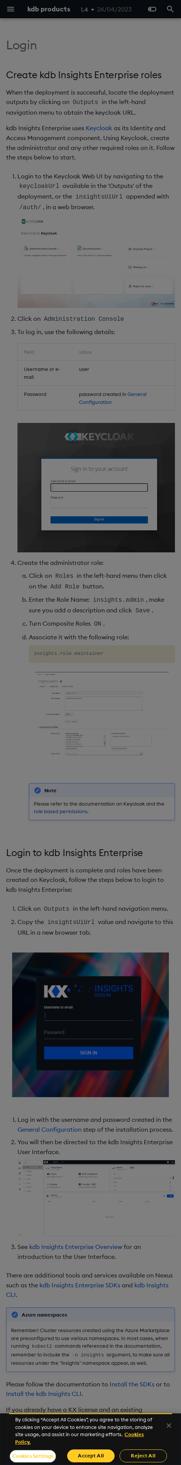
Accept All (91, 1455)
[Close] (169, 1425)
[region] (90, 1439)
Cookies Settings (33, 1456)
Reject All (143, 1455)
